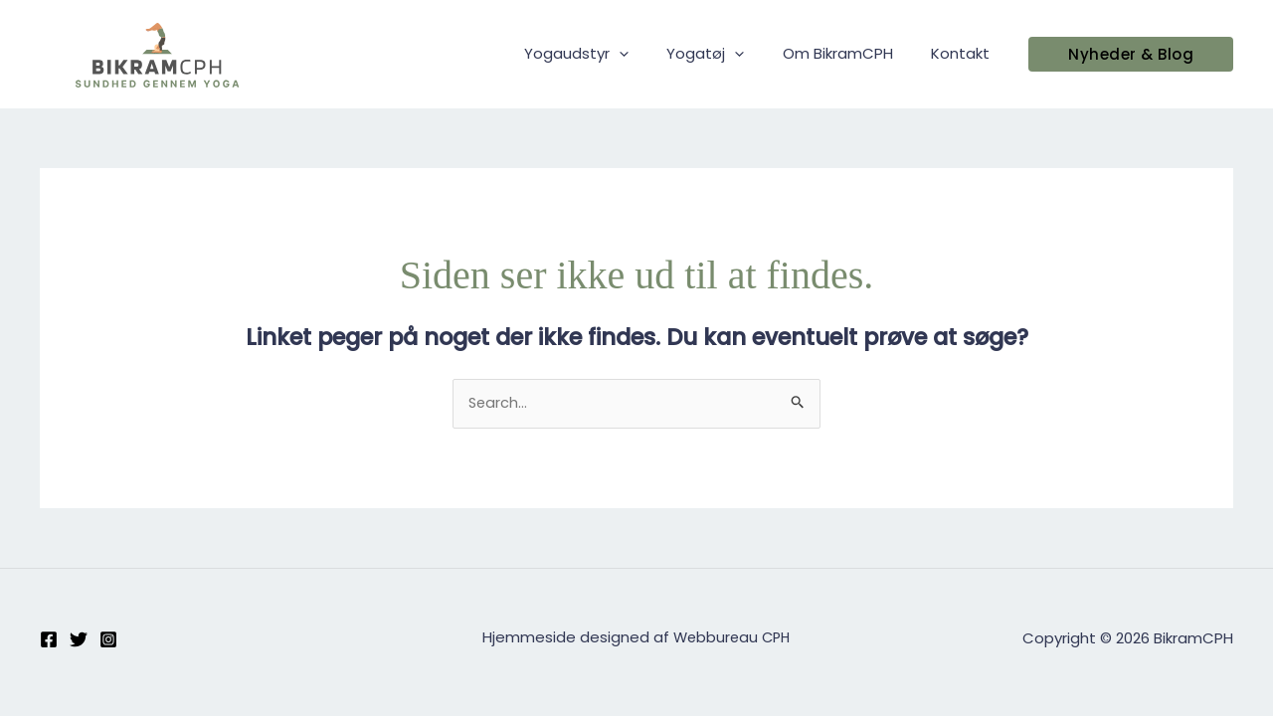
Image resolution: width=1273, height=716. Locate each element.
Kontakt (964, 53)
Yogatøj (726, 54)
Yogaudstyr (605, 54)
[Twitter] (79, 639)
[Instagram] (108, 639)
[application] (647, 54)
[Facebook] (49, 639)
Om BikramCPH (850, 53)
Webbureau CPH (731, 637)
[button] (1130, 54)
